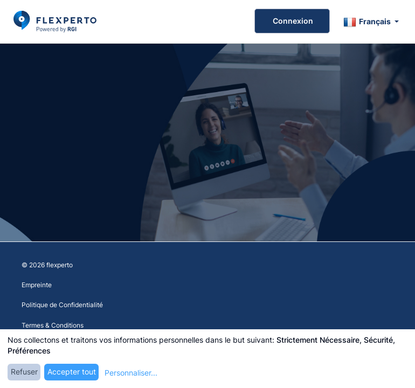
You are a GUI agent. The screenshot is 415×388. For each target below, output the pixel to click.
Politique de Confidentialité (62, 305)
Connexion (292, 20)
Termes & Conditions (53, 325)
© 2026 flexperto (47, 265)
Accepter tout (71, 371)
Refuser (24, 371)
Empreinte (37, 285)
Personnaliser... (131, 372)
